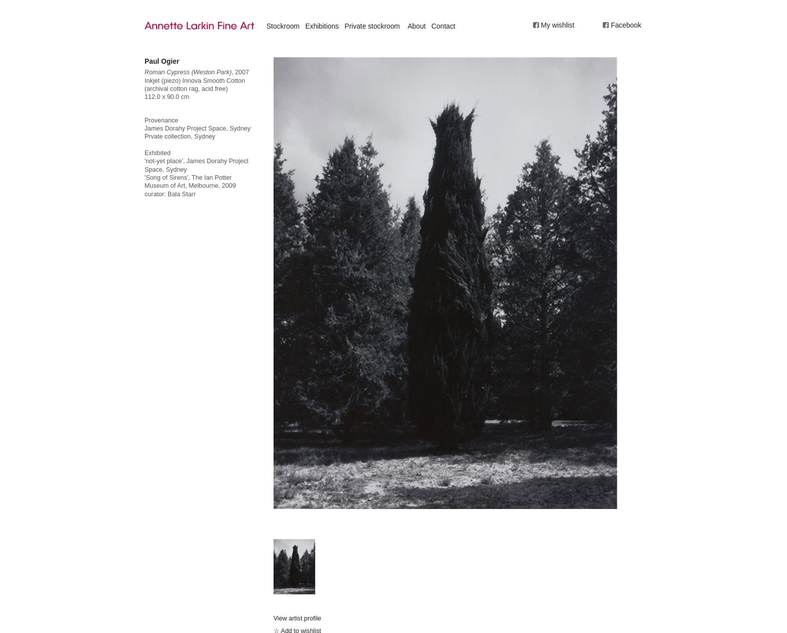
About (417, 26)
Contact (444, 26)
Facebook (626, 25)
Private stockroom (372, 26)
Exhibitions (322, 26)
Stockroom (283, 26)
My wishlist (558, 25)
